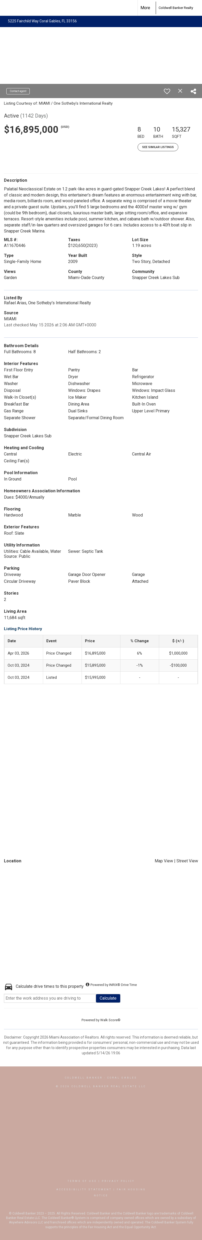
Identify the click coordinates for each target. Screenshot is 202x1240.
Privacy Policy (118, 1181)
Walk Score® (110, 1020)
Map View (164, 860)
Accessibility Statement (84, 1189)
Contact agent (18, 91)
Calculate (108, 998)
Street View (187, 860)
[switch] (167, 91)
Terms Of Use (82, 1181)
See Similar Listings (158, 147)
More (145, 7)
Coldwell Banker (84, 1077)
